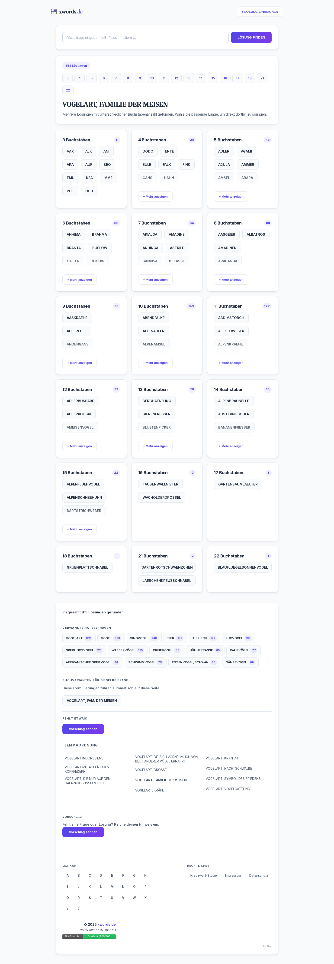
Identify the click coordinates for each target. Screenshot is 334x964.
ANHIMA (73, 234)
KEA (89, 178)
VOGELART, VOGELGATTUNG (228, 789)
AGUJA (224, 164)
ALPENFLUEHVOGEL (83, 484)
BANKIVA (150, 261)
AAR (70, 151)
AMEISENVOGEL (80, 427)
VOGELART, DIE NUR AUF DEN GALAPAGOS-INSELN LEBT (87, 781)
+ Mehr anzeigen (155, 196)
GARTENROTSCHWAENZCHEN (167, 567)
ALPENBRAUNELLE (233, 401)
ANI (106, 151)
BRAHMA (99, 234)
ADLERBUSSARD (81, 401)
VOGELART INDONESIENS (84, 758)
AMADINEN (227, 248)
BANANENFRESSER (234, 427)
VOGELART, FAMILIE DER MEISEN (161, 780)
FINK (186, 164)
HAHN (169, 178)
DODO (148, 151)
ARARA (247, 178)
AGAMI (246, 151)
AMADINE (177, 234)
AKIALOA (150, 234)
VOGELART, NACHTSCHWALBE (229, 768)
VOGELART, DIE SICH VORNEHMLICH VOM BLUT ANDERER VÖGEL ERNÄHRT (167, 759)
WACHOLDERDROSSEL (162, 497)
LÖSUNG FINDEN (251, 37)
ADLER (223, 151)
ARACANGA (227, 261)
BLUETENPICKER (157, 427)
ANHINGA (150, 248)
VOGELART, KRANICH (222, 758)
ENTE (169, 151)
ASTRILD (177, 248)
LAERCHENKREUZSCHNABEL (167, 581)
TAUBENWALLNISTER (160, 484)
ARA (70, 164)
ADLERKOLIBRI (79, 414)
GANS (147, 178)
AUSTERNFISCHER (233, 414)
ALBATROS (256, 234)
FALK (167, 164)
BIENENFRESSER (156, 414)
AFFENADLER (153, 331)
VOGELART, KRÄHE (149, 790)
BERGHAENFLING (157, 401)
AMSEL (224, 178)
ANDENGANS (78, 344)
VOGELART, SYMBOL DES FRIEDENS (233, 779)
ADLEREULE (77, 331)
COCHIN (97, 261)
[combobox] (145, 37)
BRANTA (74, 248)
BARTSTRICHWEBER (84, 511)
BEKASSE (177, 261)
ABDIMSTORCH (231, 318)
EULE (147, 164)
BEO (107, 164)
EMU (70, 178)
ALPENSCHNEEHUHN (84, 497)
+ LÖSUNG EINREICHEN (260, 11)
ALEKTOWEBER (231, 331)
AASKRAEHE (77, 318)
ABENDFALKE (154, 318)
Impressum (233, 875)
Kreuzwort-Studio (203, 875)
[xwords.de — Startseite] (66, 11)
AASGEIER (226, 234)
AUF (88, 164)
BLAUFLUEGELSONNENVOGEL (243, 567)
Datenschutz (258, 875)
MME (108, 178)
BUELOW (99, 248)
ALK (88, 151)
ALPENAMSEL (154, 344)
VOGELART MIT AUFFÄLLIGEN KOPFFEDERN (87, 769)
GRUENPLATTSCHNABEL (87, 567)
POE (70, 191)
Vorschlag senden (83, 729)
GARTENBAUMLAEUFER (238, 484)
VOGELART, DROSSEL (151, 770)
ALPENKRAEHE (230, 344)
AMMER (247, 164)
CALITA (73, 261)
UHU (89, 191)
